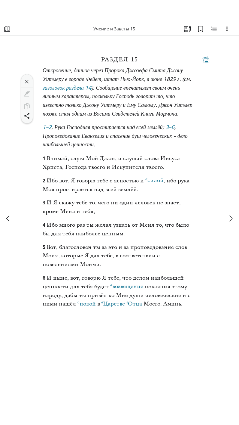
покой (86, 303)
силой (154, 179)
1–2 (47, 128)
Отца (134, 303)
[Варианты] (227, 29)
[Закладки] (201, 29)
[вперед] (231, 218)
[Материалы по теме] (214, 29)
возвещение (126, 285)
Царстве (113, 303)
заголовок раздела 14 (67, 88)
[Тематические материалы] (206, 60)
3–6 (169, 128)
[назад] (8, 218)
